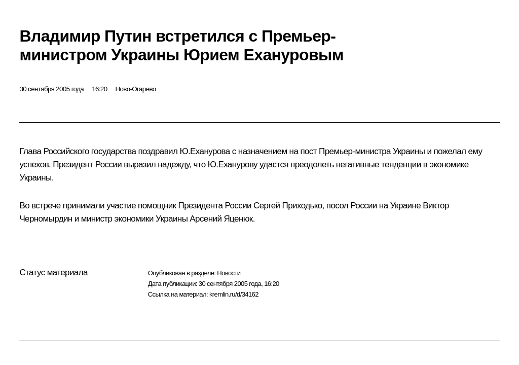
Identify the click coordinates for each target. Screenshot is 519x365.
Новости (228, 273)
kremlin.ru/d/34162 (233, 294)
